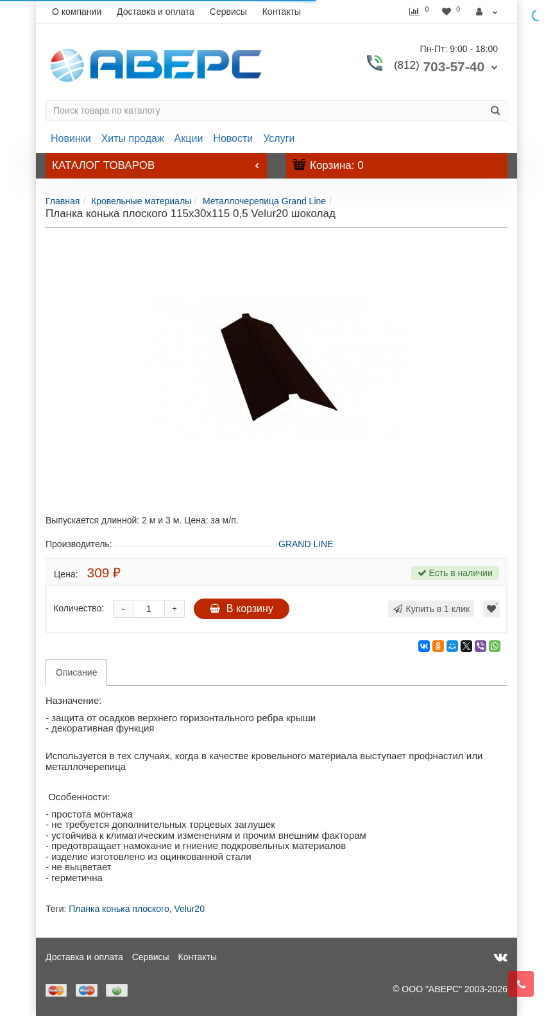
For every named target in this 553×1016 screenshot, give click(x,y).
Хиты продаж (132, 138)
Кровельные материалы (141, 201)
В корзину (241, 608)
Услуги (278, 138)
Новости (233, 138)
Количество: (78, 608)
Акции (188, 138)
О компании (76, 11)
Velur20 (189, 909)
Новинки (71, 138)
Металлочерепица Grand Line (264, 201)
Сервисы (228, 11)
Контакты (281, 11)
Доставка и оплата (155, 11)
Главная (63, 201)
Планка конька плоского (119, 909)
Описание (76, 672)
